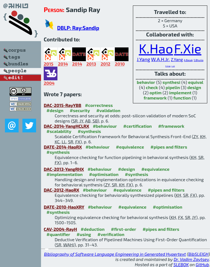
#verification (110, 234)
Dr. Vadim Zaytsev (191, 259)
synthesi (171, 82)
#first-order (123, 229)
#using (84, 234)
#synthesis (89, 131)
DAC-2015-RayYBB (62, 105)
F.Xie (187, 48)
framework (155, 97)
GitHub (202, 264)
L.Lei (173, 66)
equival (195, 82)
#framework (171, 126)
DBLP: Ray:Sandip (78, 28)
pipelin (173, 87)
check (152, 87)
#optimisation (104, 174)
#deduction (92, 229)
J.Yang (143, 59)
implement (180, 92)
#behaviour (105, 126)
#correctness (99, 105)
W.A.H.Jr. (160, 59)
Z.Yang (177, 59)
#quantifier (58, 234)
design (194, 87)
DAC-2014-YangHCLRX (66, 126)
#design (54, 110)
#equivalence (130, 146)
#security (80, 110)
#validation (108, 110)
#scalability (58, 131)
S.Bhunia (198, 60)
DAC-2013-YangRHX (64, 169)
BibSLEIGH (198, 254)
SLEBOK (181, 264)
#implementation (64, 174)
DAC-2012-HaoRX (61, 189)
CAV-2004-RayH (60, 229)
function (182, 97)
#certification (137, 126)
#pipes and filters (168, 146)
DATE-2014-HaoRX (63, 146)
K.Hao (156, 48)
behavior (146, 82)
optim (156, 92)
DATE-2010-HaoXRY (64, 206)
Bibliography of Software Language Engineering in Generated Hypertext (115, 254)
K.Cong (168, 66)
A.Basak (188, 60)
